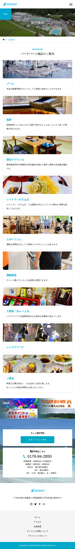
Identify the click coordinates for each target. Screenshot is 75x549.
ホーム (37, 517)
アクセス (37, 522)
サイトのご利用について (37, 531)
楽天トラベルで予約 (37, 440)
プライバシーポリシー (37, 536)
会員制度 (37, 526)
